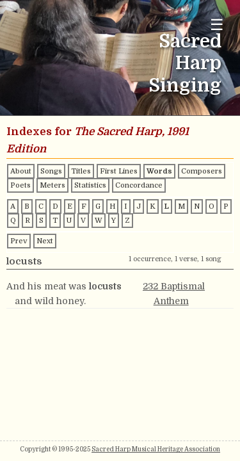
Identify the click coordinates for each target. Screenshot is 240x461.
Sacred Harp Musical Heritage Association (156, 449)
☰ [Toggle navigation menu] (217, 24)
